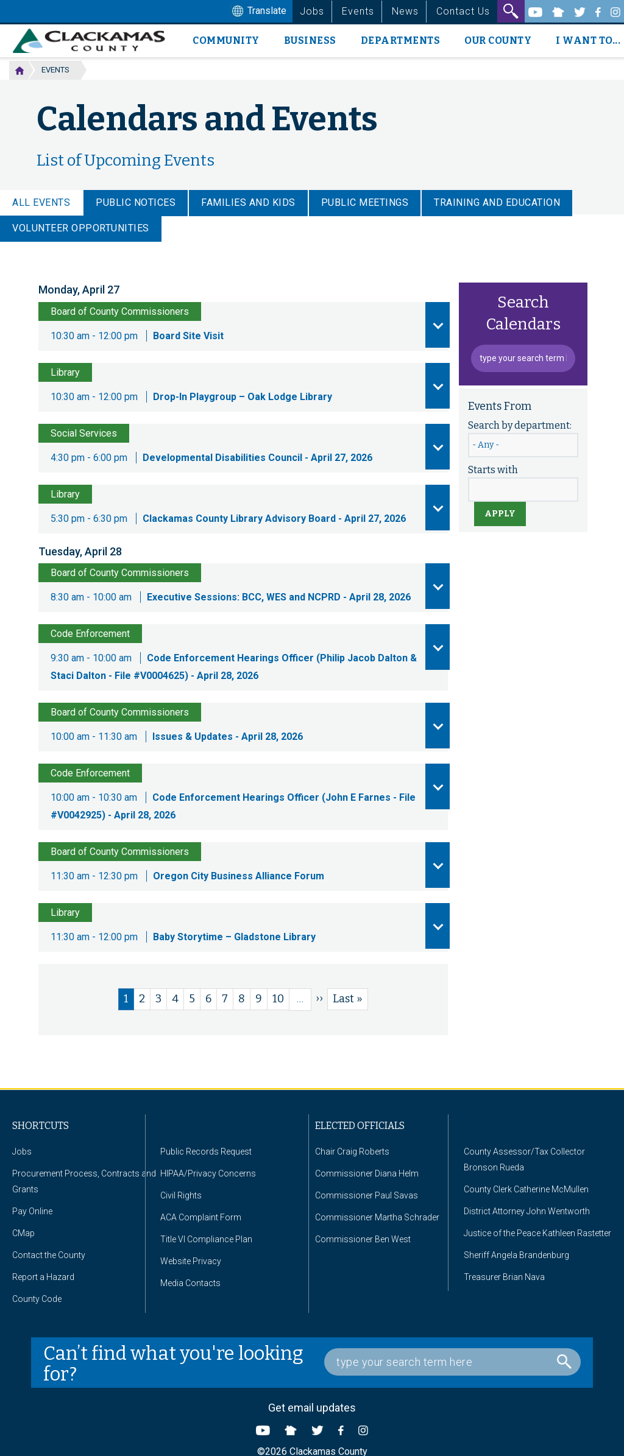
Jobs (312, 11)
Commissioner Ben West (363, 1239)
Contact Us (463, 11)
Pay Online (32, 1211)
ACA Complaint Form (200, 1217)
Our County (497, 40)
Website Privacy (190, 1261)
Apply (500, 513)
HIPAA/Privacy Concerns (208, 1173)
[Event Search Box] (523, 358)
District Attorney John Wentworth (527, 1211)
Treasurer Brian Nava (504, 1277)
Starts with (493, 470)
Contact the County (48, 1255)
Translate (257, 11)
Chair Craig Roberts (352, 1151)
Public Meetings (365, 202)
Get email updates (312, 1407)
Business (310, 40)
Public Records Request (206, 1151)
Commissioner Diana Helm (367, 1173)
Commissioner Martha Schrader (377, 1217)
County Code (37, 1299)
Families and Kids (248, 202)
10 (280, 998)
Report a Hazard (43, 1277)
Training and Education (497, 202)
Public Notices (136, 202)
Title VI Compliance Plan (206, 1239)
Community (226, 40)
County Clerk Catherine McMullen (526, 1189)
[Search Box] (452, 1362)
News (405, 11)
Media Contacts (190, 1283)
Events (358, 11)
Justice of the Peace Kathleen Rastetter (537, 1233)
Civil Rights (181, 1195)
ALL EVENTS (41, 202)
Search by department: (520, 425)
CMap (23, 1233)
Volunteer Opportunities (80, 228)
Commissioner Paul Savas (366, 1195)
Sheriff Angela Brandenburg (516, 1255)
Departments (401, 40)
